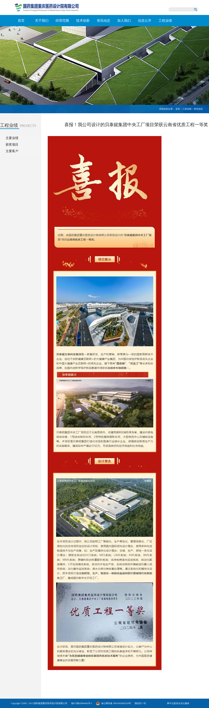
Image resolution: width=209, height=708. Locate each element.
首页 (21, 20)
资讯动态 (198, 109)
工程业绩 (186, 109)
